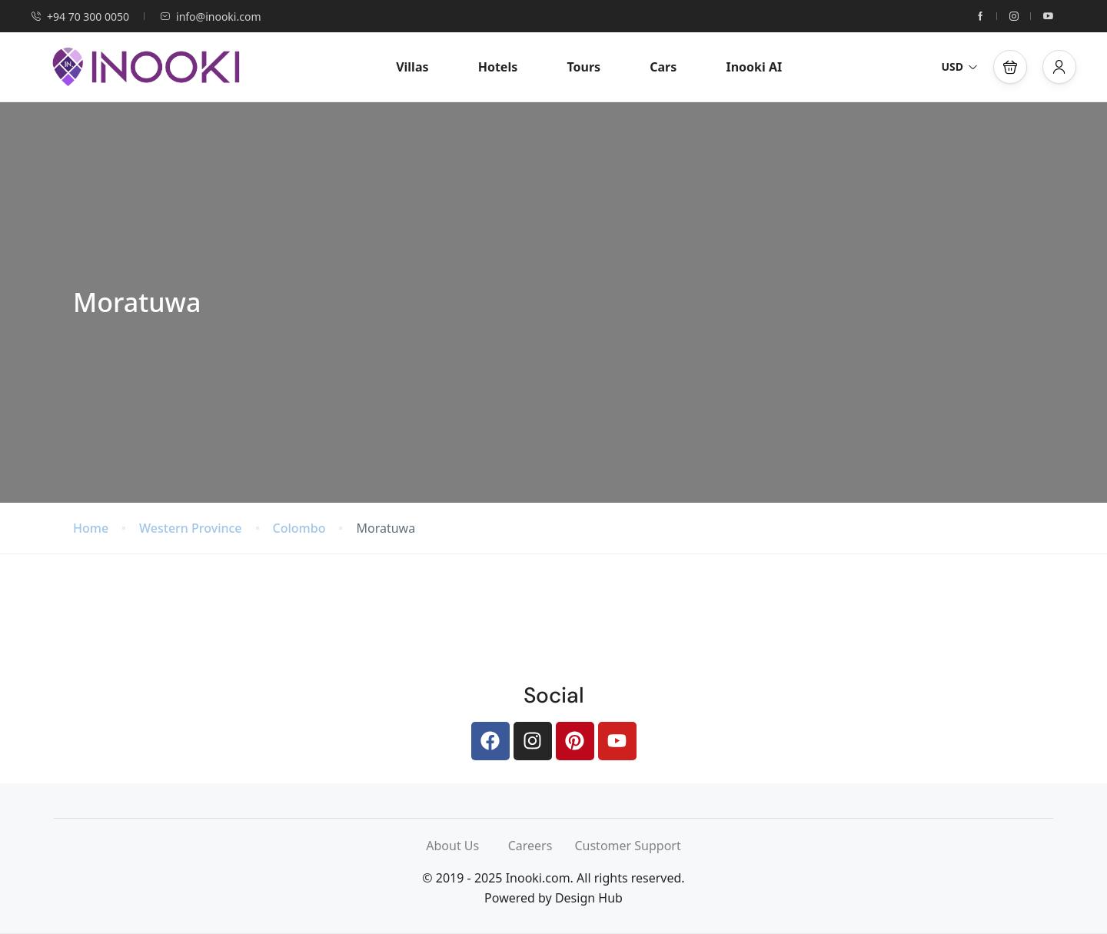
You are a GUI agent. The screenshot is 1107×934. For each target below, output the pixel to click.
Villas (412, 66)
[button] (1010, 67)
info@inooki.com (210, 16)
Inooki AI (754, 66)
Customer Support (627, 845)
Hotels (498, 66)
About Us (466, 845)
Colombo (299, 528)
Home (90, 528)
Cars (663, 66)
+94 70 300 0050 (80, 16)
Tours (583, 66)
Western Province (190, 528)
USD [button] (959, 66)
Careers (541, 845)
